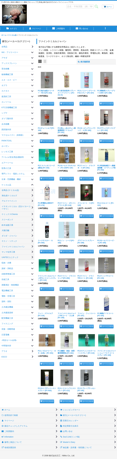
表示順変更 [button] (84, 62)
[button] (105, 29)
